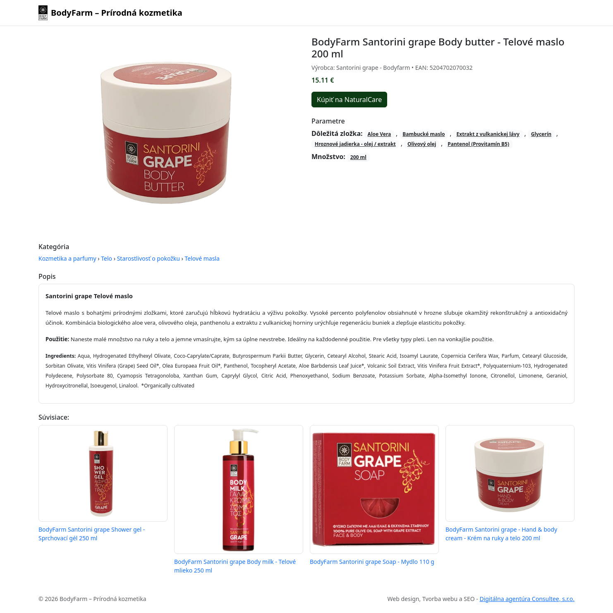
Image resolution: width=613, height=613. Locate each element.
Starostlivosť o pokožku (148, 258)
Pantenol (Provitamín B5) (478, 143)
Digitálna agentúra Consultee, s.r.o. (527, 599)
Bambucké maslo (423, 134)
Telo (106, 258)
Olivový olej (421, 143)
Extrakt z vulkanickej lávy (488, 134)
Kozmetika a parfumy (67, 258)
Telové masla (202, 258)
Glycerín (541, 134)
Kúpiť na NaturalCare (349, 99)
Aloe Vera (379, 134)
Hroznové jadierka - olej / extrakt (355, 143)
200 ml (358, 157)
